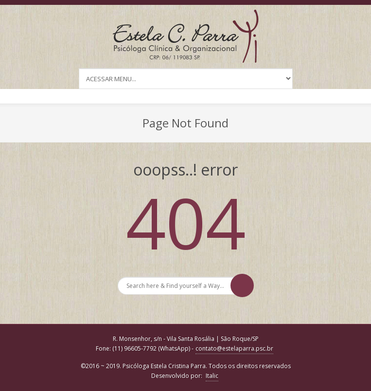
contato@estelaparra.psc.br (234, 348)
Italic (212, 376)
